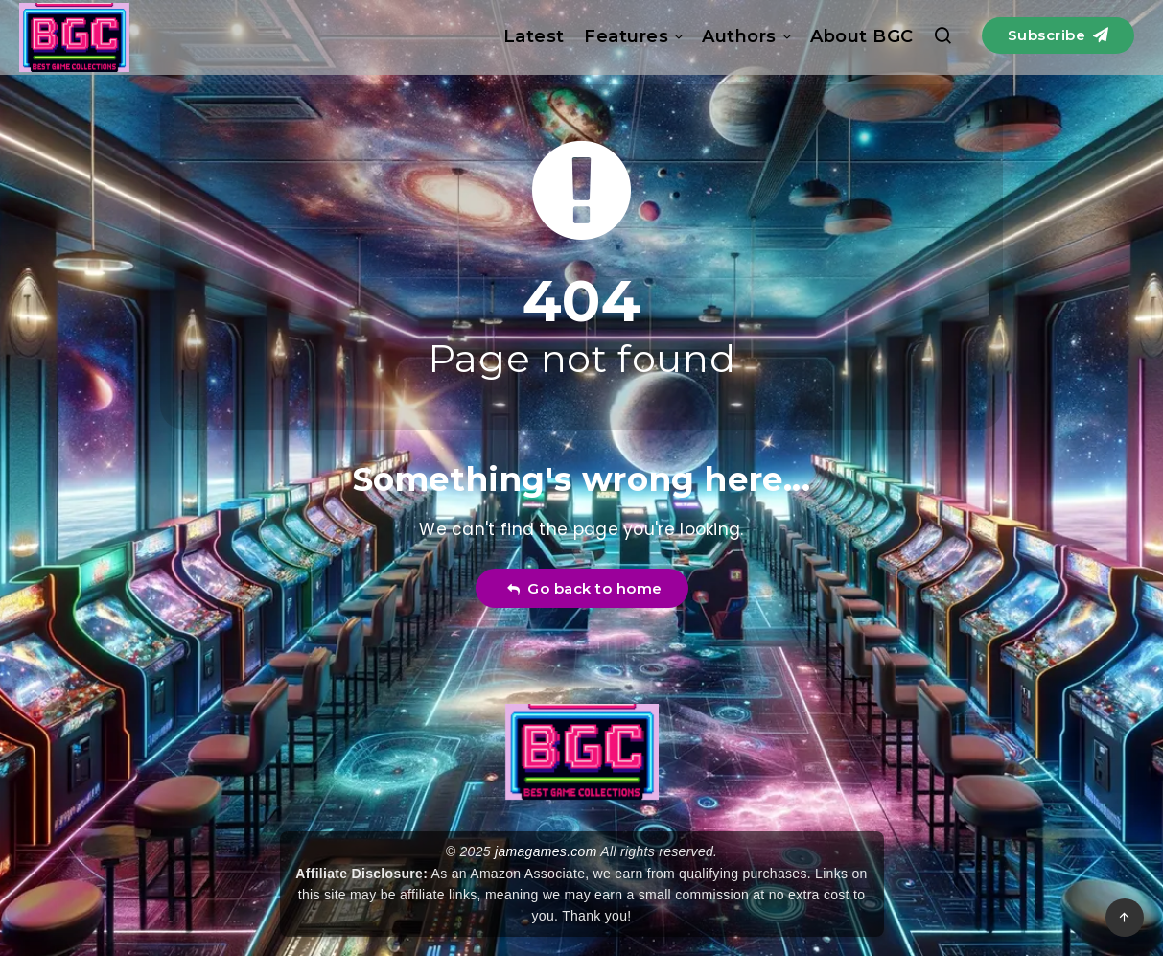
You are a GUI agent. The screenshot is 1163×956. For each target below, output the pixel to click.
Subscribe (1058, 35)
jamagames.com (546, 851)
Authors (739, 36)
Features (626, 36)
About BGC (862, 36)
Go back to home (584, 588)
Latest (534, 36)
